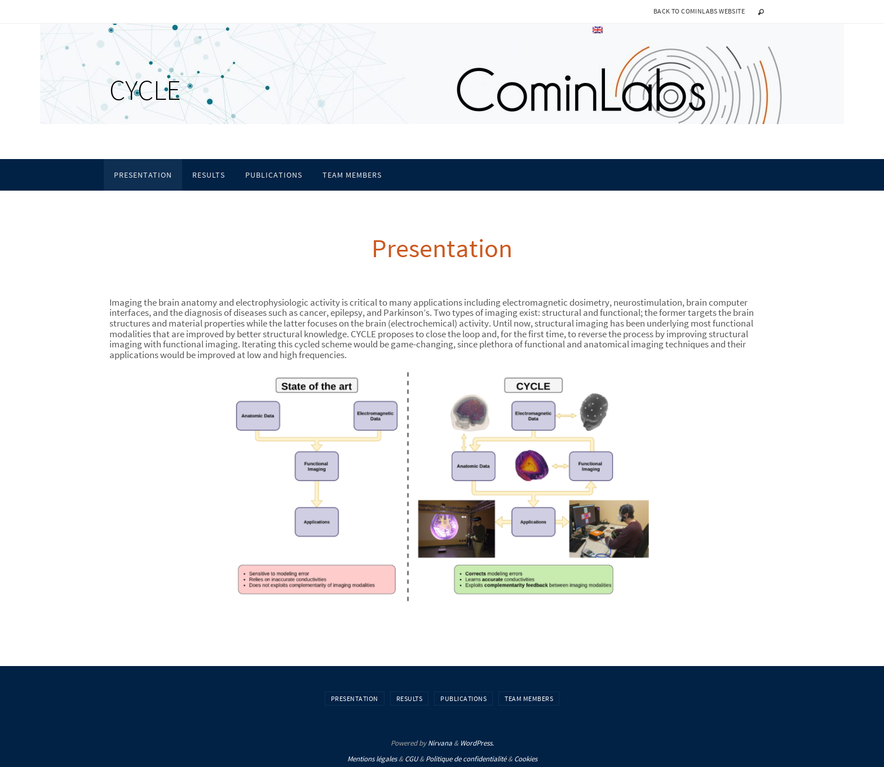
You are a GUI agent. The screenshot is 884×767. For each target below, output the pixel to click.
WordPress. (477, 743)
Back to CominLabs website (699, 11)
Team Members (529, 698)
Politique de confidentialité (466, 759)
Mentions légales (372, 759)
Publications (463, 698)
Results (409, 698)
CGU (411, 759)
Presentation (354, 698)
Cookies (525, 759)
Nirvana (440, 743)
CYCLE (145, 90)
